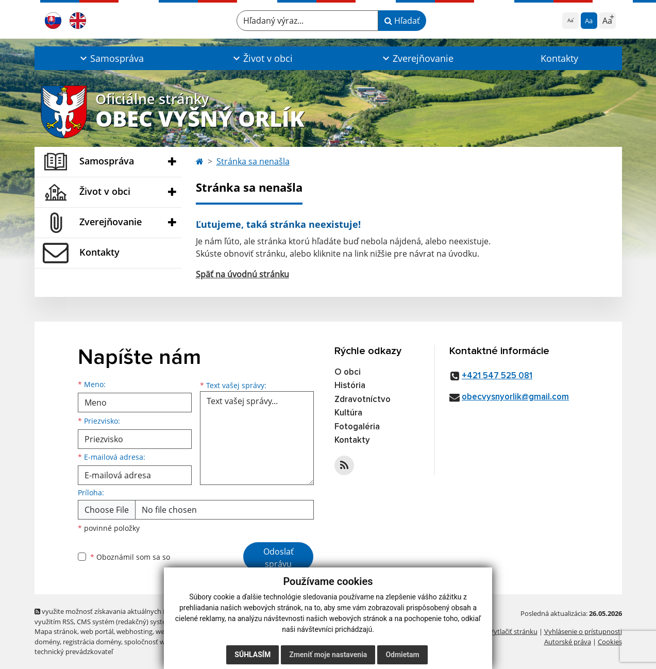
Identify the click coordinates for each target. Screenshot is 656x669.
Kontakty (559, 58)
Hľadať (402, 20)
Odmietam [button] (402, 654)
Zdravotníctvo (362, 399)
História (349, 385)
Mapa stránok (56, 631)
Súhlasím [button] (252, 654)
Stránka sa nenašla (253, 161)
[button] (111, 58)
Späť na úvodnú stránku (242, 274)
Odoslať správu (278, 558)
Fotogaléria (357, 427)
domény (47, 641)
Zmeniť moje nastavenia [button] (328, 654)
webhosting (134, 631)
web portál (96, 631)
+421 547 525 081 (497, 376)
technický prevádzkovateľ (74, 651)
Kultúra (348, 413)
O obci (347, 372)
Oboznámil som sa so (130, 557)
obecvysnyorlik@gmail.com (515, 397)
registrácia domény (92, 641)
